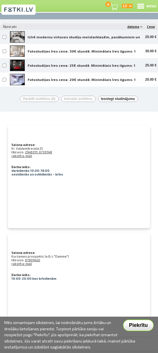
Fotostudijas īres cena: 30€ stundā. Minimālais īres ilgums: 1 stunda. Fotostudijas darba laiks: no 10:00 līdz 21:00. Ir (82, 53)
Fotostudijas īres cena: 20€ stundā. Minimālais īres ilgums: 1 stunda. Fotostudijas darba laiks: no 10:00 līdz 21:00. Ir (82, 81)
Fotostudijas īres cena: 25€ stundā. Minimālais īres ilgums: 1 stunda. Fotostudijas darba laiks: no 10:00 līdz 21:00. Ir (81, 67)
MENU (146, 6)
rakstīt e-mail (21, 156)
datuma (134, 26)
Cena (151, 26)
